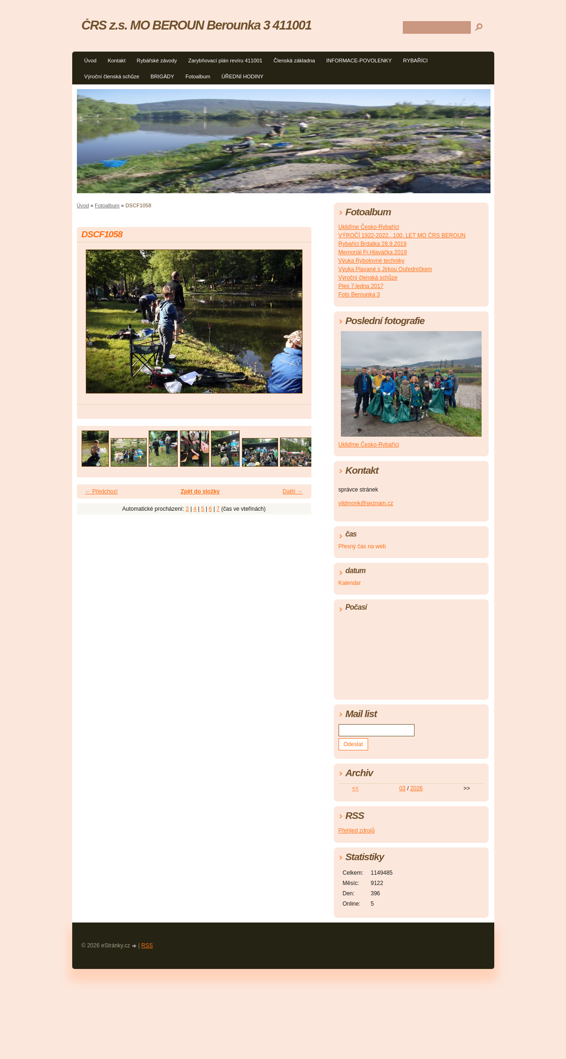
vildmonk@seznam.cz (366, 503)
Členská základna (294, 60)
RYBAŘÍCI (415, 60)
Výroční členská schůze (112, 76)
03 (402, 788)
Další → (293, 491)
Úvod (90, 60)
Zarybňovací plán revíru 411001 (225, 60)
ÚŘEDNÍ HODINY (242, 76)
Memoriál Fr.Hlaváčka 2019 (373, 252)
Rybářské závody (157, 60)
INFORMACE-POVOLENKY (359, 60)
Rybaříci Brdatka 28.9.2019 (373, 244)
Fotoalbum (197, 76)
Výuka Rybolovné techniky (372, 260)
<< (355, 788)
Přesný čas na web (362, 546)
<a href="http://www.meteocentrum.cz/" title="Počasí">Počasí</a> (411, 653)
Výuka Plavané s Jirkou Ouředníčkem (385, 269)
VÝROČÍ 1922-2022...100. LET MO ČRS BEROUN (402, 235)
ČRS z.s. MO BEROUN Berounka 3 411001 (196, 25)
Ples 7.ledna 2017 (361, 286)
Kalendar (350, 583)
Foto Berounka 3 (359, 294)
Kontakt (117, 60)
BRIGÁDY (162, 76)
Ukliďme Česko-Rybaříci (369, 227)
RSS (147, 945)
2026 (416, 788)
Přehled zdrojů (357, 830)
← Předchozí (101, 491)
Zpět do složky (200, 491)
